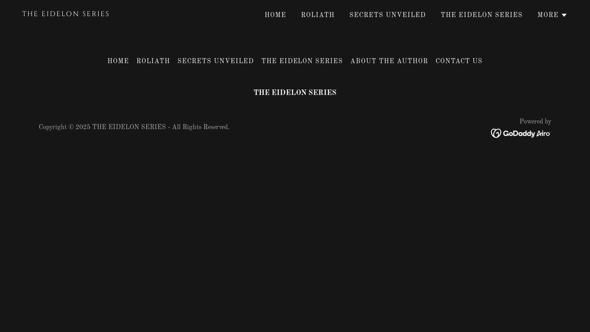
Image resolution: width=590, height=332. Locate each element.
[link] (117, 14)
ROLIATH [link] (318, 15)
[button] (552, 15)
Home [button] (118, 61)
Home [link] (275, 15)
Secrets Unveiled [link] (387, 15)
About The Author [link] (389, 61)
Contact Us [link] (459, 61)
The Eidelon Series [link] (482, 15)
